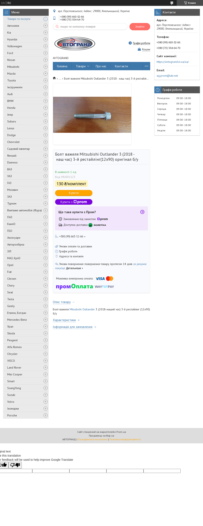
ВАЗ (9, 169)
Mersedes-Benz (17, 320)
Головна (62, 66)
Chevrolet (13, 142)
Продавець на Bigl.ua (101, 435)
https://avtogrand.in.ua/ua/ (173, 62)
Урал (10, 326)
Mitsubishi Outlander (82, 309)
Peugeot (12, 340)
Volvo (10, 402)
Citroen (11, 279)
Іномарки (13, 408)
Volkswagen (14, 46)
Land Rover (14, 367)
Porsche (12, 415)
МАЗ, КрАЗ (13, 258)
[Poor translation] (15, 465)
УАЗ (9, 176)
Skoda (11, 333)
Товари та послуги (18, 19)
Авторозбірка (15, 244)
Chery (11, 285)
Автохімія (13, 26)
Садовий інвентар (18, 149)
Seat (10, 292)
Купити (74, 193)
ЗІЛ (9, 251)
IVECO (11, 361)
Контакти (121, 66)
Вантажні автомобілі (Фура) (24, 210)
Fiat (9, 272)
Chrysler (12, 354)
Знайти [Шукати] (139, 26)
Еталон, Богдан (16, 313)
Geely (11, 306)
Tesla (10, 299)
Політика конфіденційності (125, 439)
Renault (11, 155)
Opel (10, 265)
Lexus (10, 128)
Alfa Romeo (14, 347)
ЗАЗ (9, 196)
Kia (9, 32)
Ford (10, 53)
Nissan (11, 60)
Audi (10, 94)
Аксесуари (13, 237)
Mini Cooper (14, 374)
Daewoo (12, 162)
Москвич (12, 190)
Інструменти (14, 87)
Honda (11, 108)
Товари (81, 66)
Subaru (11, 121)
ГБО (9, 231)
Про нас (101, 66)
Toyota (11, 80)
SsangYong (14, 388)
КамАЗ (11, 224)
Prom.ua (121, 431)
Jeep (10, 114)
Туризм (11, 203)
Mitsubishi (13, 67)
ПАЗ (9, 217)
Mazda (11, 73)
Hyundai (12, 39)
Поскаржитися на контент (93, 439)
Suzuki (11, 395)
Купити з (73, 202)
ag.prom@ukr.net (167, 75)
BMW (10, 101)
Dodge (11, 135)
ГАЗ (9, 183)
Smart (11, 381)
